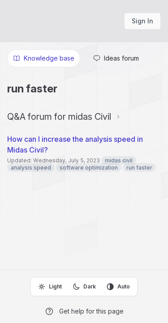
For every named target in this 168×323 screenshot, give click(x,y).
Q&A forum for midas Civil (59, 116)
